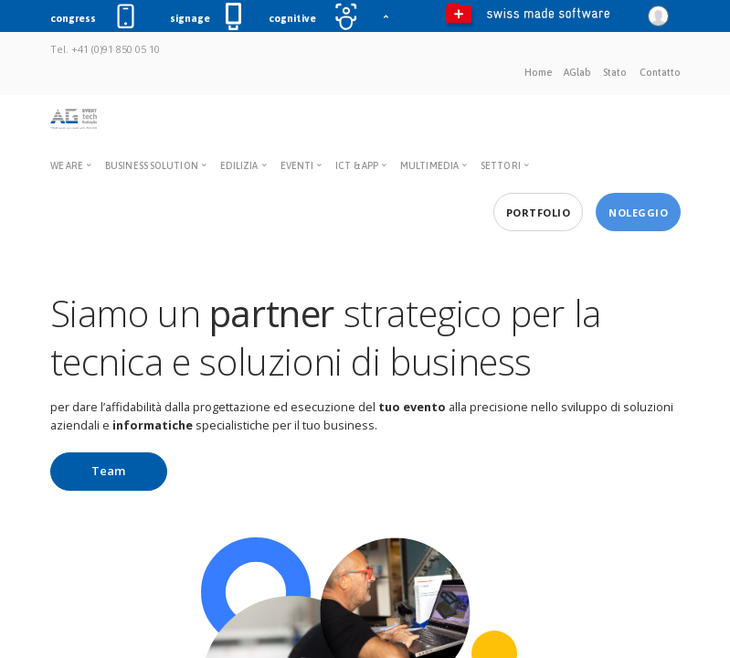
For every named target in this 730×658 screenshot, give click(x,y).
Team (108, 470)
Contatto (660, 72)
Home (538, 72)
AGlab (577, 72)
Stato (615, 72)
